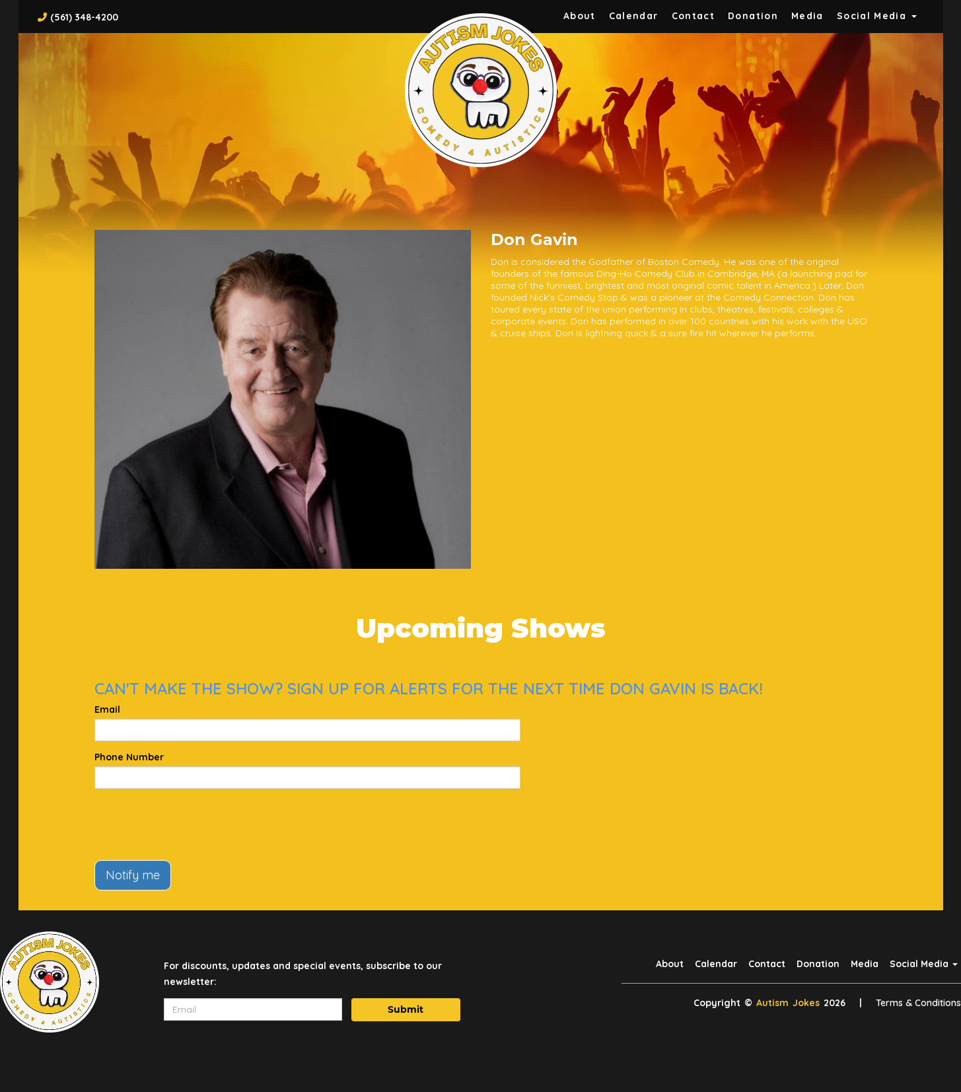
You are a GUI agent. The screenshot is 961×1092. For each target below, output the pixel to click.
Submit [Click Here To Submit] (405, 1009)
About (579, 16)
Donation (753, 16)
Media (807, 16)
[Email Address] (253, 1009)
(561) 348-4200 (84, 17)
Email (107, 709)
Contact (693, 16)
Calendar (633, 16)
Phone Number (129, 757)
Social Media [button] (877, 16)
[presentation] (194, 824)
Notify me (133, 875)
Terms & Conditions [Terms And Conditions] (918, 1003)
